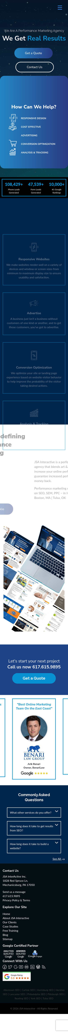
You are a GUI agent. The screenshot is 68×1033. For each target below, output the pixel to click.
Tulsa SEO (48, 998)
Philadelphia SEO (36, 994)
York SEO (36, 998)
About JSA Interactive (16, 918)
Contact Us (35, 67)
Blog (5, 934)
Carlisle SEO (28, 989)
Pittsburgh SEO (56, 994)
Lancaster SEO (17, 994)
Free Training (10, 930)
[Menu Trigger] (60, 7)
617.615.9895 (46, 667)
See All (58, 858)
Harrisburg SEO (45, 989)
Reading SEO (21, 998)
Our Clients (9, 922)
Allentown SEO (11, 989)
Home (6, 913)
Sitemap (8, 939)
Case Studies (10, 926)
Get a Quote (32, 53)
